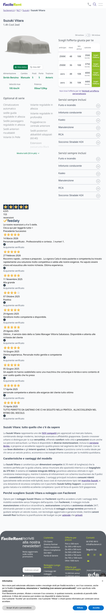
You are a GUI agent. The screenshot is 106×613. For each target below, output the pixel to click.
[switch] (88, 35)
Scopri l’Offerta (96, 56)
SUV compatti (49, 433)
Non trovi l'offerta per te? (79, 92)
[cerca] (94, 4)
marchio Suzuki (90, 480)
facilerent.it (9, 10)
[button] (102, 581)
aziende (66, 515)
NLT (19, 10)
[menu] (100, 4)
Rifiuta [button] (80, 608)
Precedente (9, 231)
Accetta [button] (96, 608)
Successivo (20, 231)
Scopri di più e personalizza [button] (18, 608)
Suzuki (25, 10)
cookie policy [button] (7, 591)
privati (78, 515)
